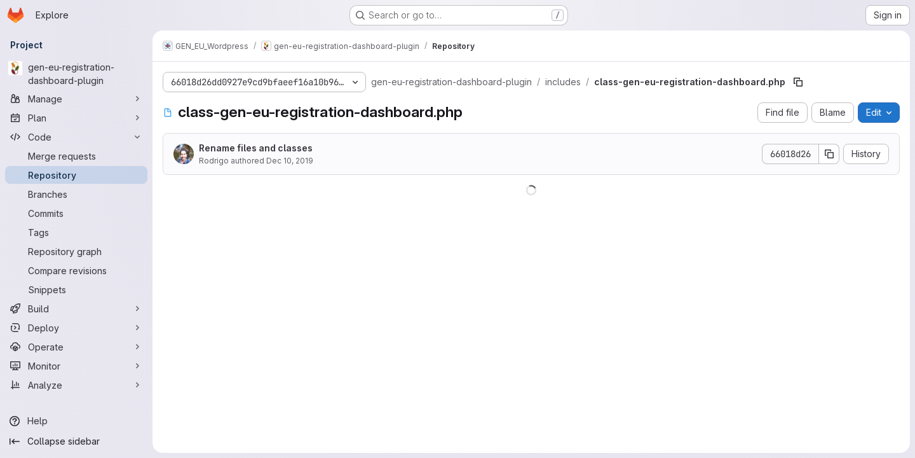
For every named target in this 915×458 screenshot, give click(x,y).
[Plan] (76, 118)
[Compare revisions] (76, 270)
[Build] (76, 308)
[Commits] (76, 213)
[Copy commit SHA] (829, 154)
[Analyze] (76, 385)
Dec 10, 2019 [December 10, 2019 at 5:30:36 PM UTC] (289, 160)
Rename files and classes (256, 147)
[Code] (76, 137)
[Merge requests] (76, 156)
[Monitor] (76, 366)
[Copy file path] (798, 82)
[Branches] (76, 194)
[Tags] (76, 232)
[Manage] (76, 99)
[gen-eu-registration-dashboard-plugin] (76, 73)
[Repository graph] (76, 251)
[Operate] (76, 347)
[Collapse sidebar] (76, 441)
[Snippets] (76, 289)
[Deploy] (76, 328)
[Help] (76, 421)
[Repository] (76, 175)
